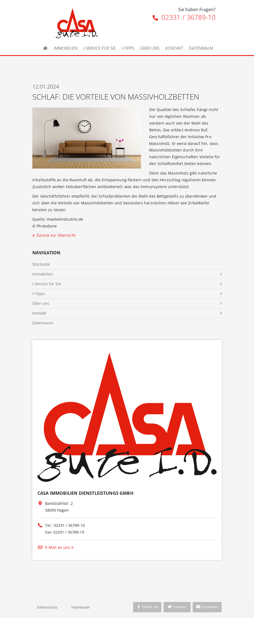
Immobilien (65, 48)
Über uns (149, 48)
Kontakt (174, 48)
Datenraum (201, 48)
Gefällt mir (147, 606)
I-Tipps (127, 48)
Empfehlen (207, 606)
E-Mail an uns (53, 547)
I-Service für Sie (99, 48)
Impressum (80, 607)
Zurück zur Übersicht (56, 235)
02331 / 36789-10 (184, 17)
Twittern (177, 606)
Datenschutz (47, 607)
